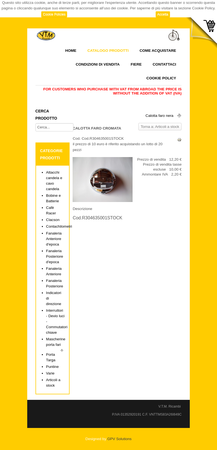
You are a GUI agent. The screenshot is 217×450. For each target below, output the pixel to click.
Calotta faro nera (159, 116)
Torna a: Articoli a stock (160, 127)
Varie (50, 373)
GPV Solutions (119, 439)
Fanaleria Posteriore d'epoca (54, 256)
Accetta (162, 14)
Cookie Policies (54, 14)
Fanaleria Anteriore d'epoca (54, 238)
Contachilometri (59, 226)
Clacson (52, 220)
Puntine (52, 367)
